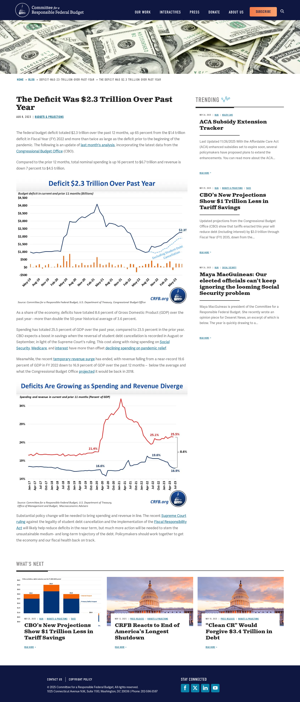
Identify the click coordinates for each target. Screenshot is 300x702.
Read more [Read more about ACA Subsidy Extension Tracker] (204, 173)
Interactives (170, 12)
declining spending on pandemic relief (135, 348)
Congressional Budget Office (39, 151)
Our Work (143, 12)
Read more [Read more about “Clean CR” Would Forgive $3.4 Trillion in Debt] (210, 647)
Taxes (248, 188)
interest (61, 348)
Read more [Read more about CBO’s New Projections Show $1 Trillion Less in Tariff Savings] (204, 252)
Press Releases (137, 619)
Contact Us (54, 679)
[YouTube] (215, 688)
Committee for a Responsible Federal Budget (49, 10)
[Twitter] (195, 688)
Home (20, 79)
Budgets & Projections (49, 117)
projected (87, 371)
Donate (214, 12)
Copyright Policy (80, 679)
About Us (236, 12)
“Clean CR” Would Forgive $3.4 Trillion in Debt (239, 631)
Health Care (227, 115)
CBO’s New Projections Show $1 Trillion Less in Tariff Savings (234, 201)
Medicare (39, 348)
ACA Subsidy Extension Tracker (233, 125)
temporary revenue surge (74, 359)
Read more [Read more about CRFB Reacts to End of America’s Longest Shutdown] (120, 647)
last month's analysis (98, 145)
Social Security (229, 267)
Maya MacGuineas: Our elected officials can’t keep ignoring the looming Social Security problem (239, 284)
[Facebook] (185, 688)
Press (195, 12)
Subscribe (263, 12)
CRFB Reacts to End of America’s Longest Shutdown (147, 631)
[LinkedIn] (205, 688)
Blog (31, 79)
